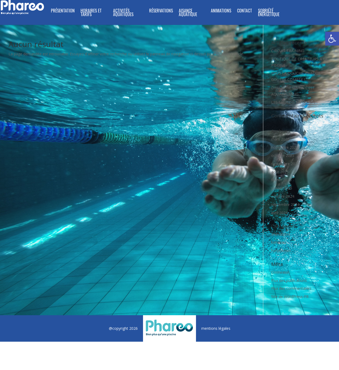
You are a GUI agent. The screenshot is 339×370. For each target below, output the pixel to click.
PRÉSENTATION (63, 11)
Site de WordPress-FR (290, 296)
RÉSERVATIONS (161, 11)
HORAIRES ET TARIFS (91, 13)
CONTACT (244, 11)
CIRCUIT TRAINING (287, 50)
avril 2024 (279, 212)
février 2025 (281, 179)
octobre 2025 (282, 155)
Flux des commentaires (291, 288)
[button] (332, 39)
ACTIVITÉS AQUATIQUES (123, 13)
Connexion (280, 272)
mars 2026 (280, 139)
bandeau (278, 242)
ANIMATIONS (221, 11)
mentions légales (215, 328)
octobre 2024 (282, 196)
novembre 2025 (284, 147)
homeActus (281, 250)
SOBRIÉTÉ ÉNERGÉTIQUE (268, 13)
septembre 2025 (285, 163)
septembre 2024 (285, 204)
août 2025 (280, 171)
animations (280, 234)
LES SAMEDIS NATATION (293, 102)
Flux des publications (289, 280)
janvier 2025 (281, 188)
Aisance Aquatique (188, 13)
